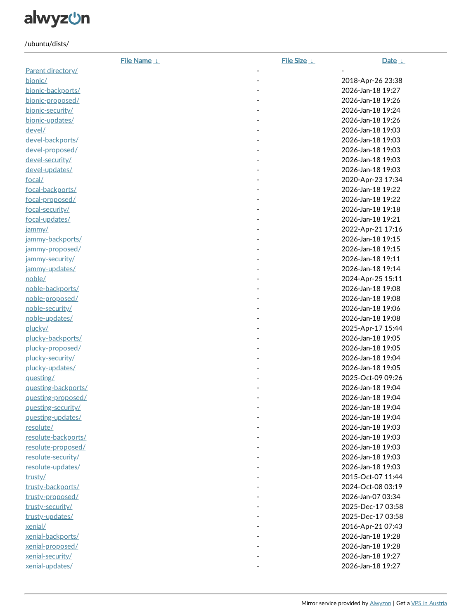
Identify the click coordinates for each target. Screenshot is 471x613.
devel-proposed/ (52, 150)
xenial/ (36, 526)
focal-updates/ (48, 219)
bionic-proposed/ (53, 100)
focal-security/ (48, 209)
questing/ (40, 377)
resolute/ (40, 427)
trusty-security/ (49, 506)
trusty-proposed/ (52, 496)
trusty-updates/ (49, 516)
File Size (294, 60)
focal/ (35, 179)
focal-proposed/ (51, 199)
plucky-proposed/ (53, 348)
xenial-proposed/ (52, 546)
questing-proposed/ (56, 397)
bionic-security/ (49, 110)
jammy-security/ (50, 259)
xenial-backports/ (52, 536)
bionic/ (36, 80)
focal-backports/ (51, 189)
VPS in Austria (429, 603)
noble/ (36, 278)
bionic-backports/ (53, 90)
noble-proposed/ (52, 298)
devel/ (36, 130)
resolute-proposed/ (56, 447)
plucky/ (37, 328)
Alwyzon (380, 603)
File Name (136, 60)
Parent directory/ (52, 70)
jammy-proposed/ (53, 249)
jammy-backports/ (54, 239)
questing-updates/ (54, 417)
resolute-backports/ (56, 437)
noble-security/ (49, 308)
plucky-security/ (50, 358)
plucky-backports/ (54, 338)
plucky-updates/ (51, 368)
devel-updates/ (49, 169)
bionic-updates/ (50, 120)
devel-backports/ (52, 140)
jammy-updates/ (51, 268)
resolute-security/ (53, 457)
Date (389, 60)
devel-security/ (49, 159)
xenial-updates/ (49, 566)
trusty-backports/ (53, 486)
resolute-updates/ (53, 467)
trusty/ (36, 476)
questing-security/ (53, 407)
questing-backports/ (57, 387)
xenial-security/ (49, 556)
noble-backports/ (52, 288)
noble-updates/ (49, 318)
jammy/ (37, 229)
